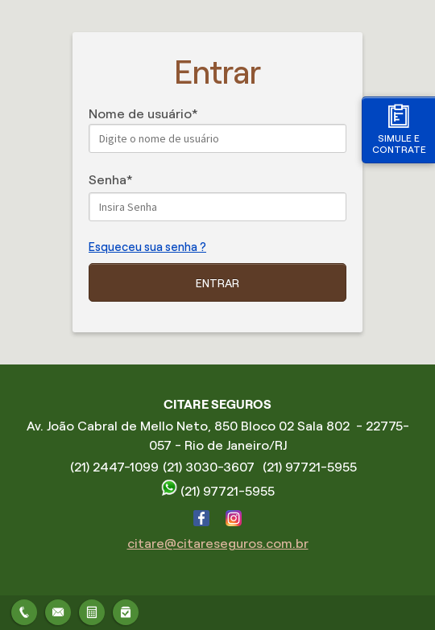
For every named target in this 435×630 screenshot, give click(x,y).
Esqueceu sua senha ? (147, 247)
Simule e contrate (399, 129)
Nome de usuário (140, 114)
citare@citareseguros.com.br (218, 543)
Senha (107, 180)
